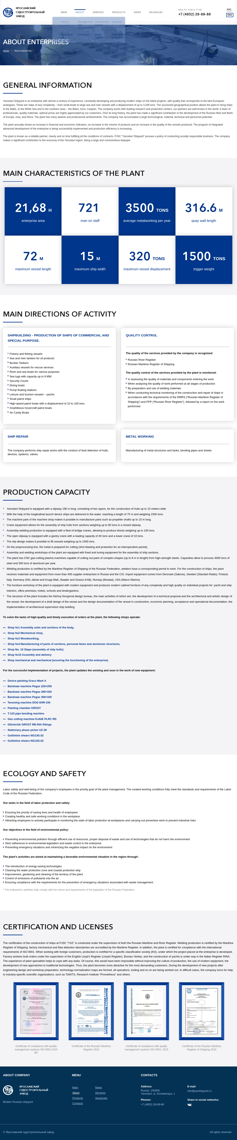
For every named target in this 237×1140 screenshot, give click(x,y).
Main (64, 12)
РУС (231, 9)
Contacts (78, 1102)
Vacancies (157, 12)
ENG (231, 15)
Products (119, 12)
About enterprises (23, 51)
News (138, 12)
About (80, 12)
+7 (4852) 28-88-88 (196, 14)
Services (99, 12)
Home (6, 51)
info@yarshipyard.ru (199, 1091)
